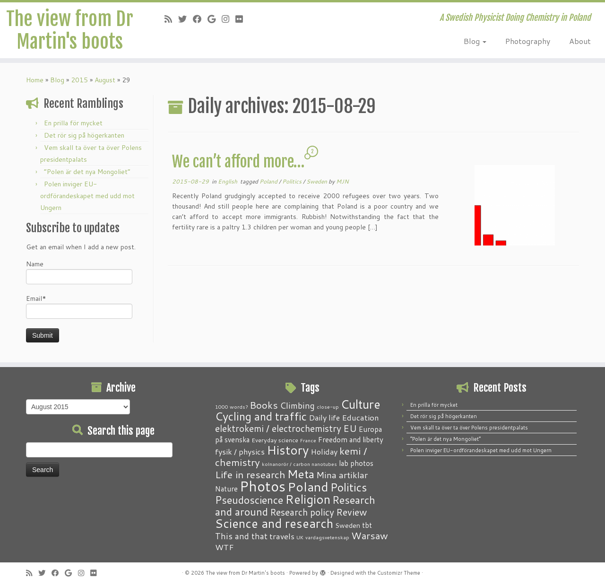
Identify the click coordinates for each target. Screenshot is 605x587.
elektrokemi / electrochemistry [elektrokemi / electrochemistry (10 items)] (278, 428)
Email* (79, 306)
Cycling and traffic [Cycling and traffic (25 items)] (261, 416)
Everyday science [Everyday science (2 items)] (274, 440)
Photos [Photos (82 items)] (262, 486)
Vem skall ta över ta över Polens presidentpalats (469, 427)
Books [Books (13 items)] (264, 405)
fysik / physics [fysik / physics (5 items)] (240, 451)
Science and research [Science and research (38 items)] (274, 523)
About (580, 40)
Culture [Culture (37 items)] (360, 403)
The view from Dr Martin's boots (69, 30)
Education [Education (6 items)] (360, 417)
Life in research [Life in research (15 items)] (250, 474)
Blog (475, 40)
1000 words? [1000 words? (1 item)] (231, 406)
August (105, 80)
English (228, 181)
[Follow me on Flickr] (242, 19)
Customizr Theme (398, 573)
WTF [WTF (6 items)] (224, 546)
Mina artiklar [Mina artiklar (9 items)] (342, 475)
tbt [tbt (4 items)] (367, 525)
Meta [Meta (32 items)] (300, 473)
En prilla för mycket (73, 123)
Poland (269, 181)
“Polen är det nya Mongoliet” (87, 171)
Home (34, 80)
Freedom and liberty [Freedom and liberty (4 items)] (350, 439)
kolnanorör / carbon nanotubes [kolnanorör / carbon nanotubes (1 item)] (299, 463)
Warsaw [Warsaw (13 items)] (369, 536)
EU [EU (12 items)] (350, 428)
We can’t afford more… (238, 161)
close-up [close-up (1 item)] (328, 406)
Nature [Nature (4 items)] (226, 488)
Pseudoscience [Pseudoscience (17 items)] (249, 499)
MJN (342, 181)
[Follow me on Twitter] (185, 19)
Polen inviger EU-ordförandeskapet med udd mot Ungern (87, 195)
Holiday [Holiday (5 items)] (324, 451)
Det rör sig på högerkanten (84, 135)
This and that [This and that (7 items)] (241, 536)
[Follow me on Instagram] (228, 19)
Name (79, 271)
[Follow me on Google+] (214, 19)
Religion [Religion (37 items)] (307, 499)
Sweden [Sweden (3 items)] (347, 525)
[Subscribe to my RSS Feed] (171, 19)
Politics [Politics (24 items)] (348, 487)
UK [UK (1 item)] (299, 537)
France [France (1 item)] (308, 440)
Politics (292, 181)
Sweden (317, 181)
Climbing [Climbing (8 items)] (297, 405)
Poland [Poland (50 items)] (307, 487)
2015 (79, 80)
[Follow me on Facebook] (200, 19)
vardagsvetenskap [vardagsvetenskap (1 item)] (327, 537)
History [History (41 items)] (288, 449)
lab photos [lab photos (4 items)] (356, 463)
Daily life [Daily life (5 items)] (324, 417)
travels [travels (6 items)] (281, 536)
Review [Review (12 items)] (351, 511)
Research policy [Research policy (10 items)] (302, 512)
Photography (527, 40)
